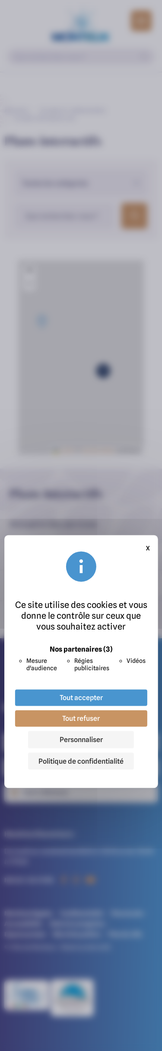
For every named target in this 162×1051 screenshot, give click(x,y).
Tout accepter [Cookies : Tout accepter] (81, 698)
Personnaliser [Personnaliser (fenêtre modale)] (81, 740)
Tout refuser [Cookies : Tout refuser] (81, 718)
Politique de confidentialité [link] (81, 761)
